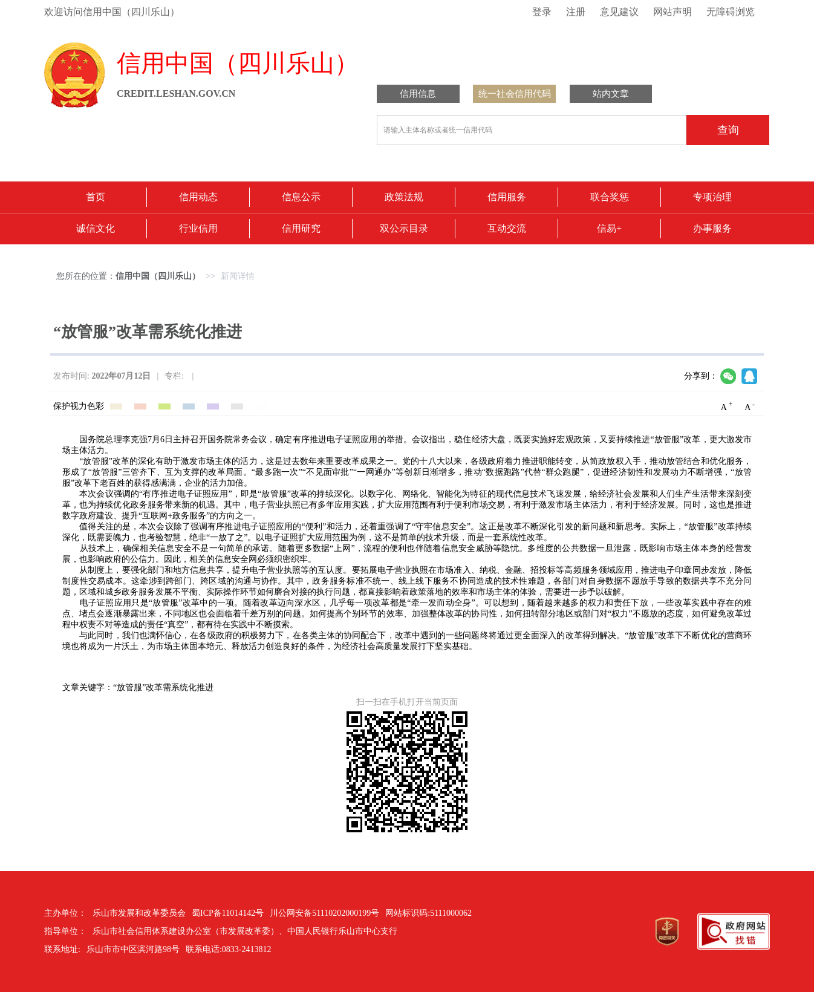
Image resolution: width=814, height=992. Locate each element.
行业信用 (198, 228)
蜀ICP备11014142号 (228, 913)
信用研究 (301, 228)
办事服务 (712, 228)
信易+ (609, 228)
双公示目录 (404, 228)
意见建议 (619, 12)
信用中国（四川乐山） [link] (158, 276)
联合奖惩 (609, 197)
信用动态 (198, 197)
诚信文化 (95, 228)
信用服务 (506, 197)
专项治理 (712, 197)
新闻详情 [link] (238, 276)
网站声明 (672, 12)
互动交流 (506, 228)
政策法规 (404, 197)
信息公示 (301, 197)
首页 (95, 197)
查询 (728, 130)
